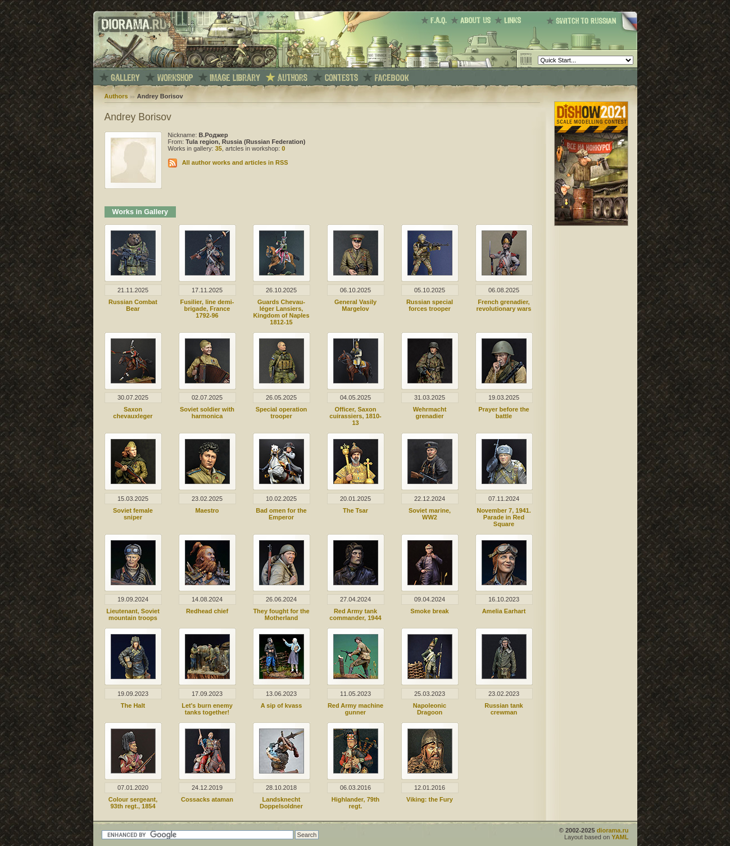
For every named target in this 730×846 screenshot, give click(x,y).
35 (218, 148)
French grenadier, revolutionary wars (504, 305)
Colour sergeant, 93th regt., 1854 (132, 802)
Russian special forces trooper (429, 305)
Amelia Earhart (504, 611)
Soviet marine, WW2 (430, 514)
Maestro (207, 510)
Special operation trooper (281, 412)
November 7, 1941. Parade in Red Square (504, 517)
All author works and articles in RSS (235, 162)
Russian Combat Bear (132, 305)
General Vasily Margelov (355, 305)
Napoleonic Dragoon (429, 709)
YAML (619, 837)
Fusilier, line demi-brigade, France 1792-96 (207, 308)
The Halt (133, 705)
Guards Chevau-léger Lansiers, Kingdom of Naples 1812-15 (281, 311)
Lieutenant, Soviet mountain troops (133, 614)
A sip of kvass (281, 705)
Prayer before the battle (503, 412)
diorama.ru (613, 830)
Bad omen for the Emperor (281, 514)
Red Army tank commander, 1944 (355, 614)
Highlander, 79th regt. (356, 802)
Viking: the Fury (429, 799)
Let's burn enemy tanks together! (207, 709)
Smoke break (429, 611)
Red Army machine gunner (355, 709)
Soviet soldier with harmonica (207, 412)
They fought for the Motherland (281, 614)
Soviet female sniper (133, 514)
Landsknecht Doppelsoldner (281, 802)
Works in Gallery (140, 212)
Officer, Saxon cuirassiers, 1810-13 (355, 416)
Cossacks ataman (207, 799)
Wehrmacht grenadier (430, 412)
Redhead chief (207, 611)
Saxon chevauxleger (132, 412)
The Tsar (355, 510)
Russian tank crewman (503, 709)
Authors (116, 96)
